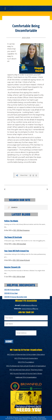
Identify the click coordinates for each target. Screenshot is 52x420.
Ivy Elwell (22, 276)
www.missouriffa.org (30, 309)
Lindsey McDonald (24, 260)
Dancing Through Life (12, 267)
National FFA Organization (26, 377)
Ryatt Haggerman (25, 230)
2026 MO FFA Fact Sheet (11, 293)
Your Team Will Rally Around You (16, 250)
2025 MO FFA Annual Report (12, 290)
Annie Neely (23, 244)
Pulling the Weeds (11, 221)
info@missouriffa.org (28, 305)
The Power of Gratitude (13, 237)
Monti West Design (21, 418)
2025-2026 (16, 230)
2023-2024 (26, 38)
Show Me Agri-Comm (38, 418)
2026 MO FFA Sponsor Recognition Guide (15, 297)
